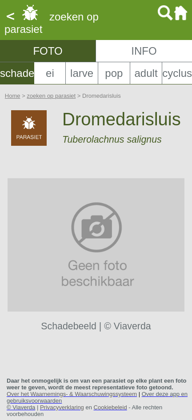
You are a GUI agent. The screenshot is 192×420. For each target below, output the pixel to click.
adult (146, 73)
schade (17, 73)
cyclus (177, 73)
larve (81, 73)
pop (114, 73)
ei (50, 73)
